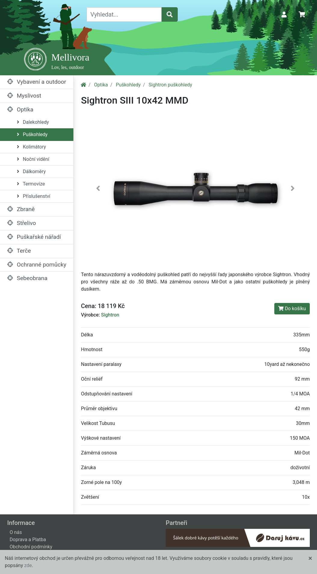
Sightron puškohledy (170, 85)
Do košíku (292, 308)
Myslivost (24, 95)
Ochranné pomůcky (36, 264)
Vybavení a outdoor (36, 81)
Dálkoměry (31, 171)
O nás (16, 532)
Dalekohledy (33, 122)
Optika (20, 109)
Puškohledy (32, 134)
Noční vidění (33, 159)
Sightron (110, 315)
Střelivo (21, 223)
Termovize (31, 184)
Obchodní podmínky (31, 547)
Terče (19, 250)
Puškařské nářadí (34, 236)
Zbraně (21, 209)
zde (28, 565)
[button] (98, 189)
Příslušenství (33, 196)
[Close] (310, 558)
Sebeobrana (27, 278)
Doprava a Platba (28, 539)
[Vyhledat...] (124, 14)
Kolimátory (31, 147)
